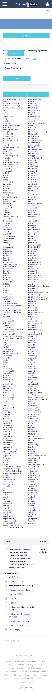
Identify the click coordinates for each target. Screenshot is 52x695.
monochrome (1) (34, 166)
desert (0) (6, 271)
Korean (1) (6, 458)
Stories (8, 675)
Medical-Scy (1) (33, 136)
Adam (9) (6, 132)
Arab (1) (5, 175)
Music (15, 678)
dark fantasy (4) (8, 251)
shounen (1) (32, 358)
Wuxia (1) (31, 512)
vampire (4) (32, 462)
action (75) (6, 123)
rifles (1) (31, 306)
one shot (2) (32, 208)
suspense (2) (33, 419)
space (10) (32, 369)
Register (22, 682)
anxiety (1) (6, 169)
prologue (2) (32, 273)
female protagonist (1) (10, 353)
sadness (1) (32, 321)
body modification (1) (10, 197)
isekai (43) (6, 445)
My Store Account (35, 668)
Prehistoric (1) (33, 269)
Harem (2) (6, 423)
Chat (35, 675)
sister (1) (31, 362)
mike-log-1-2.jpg (16, 594)
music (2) (31, 177)
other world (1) (33, 221)
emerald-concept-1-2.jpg (20, 621)
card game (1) (7, 208)
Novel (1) (31, 197)
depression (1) (8, 269)
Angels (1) (6, 158)
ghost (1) (6, 401)
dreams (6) (7, 277)
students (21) (33, 388)
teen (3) (31, 425)
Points (10, 665)
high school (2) (8, 427)
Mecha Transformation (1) (37, 132)
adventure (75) (8, 134)
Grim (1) (6, 416)
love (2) (5, 499)
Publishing (19, 661)
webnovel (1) (33, 488)
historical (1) (7, 430)
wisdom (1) (32, 497)
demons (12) (7, 262)
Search (28, 58)
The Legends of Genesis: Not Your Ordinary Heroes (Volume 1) (21, 552)
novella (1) (32, 199)
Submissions (32, 661)
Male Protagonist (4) (35, 110)
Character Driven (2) (10, 216)
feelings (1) (7, 345)
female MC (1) (8, 351)
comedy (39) (7, 234)
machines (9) (7, 503)
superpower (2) (33, 414)
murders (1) (32, 175)
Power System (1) (34, 264)
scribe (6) (31, 338)
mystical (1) (32, 182)
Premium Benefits (38, 671)
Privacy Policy (27, 678)
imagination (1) (8, 436)
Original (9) (32, 216)
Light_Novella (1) (9, 479)
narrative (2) (32, 184)
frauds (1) (6, 377)
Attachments (17, 58)
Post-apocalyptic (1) (35, 262)
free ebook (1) (8, 379)
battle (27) (6, 186)
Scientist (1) (32, 336)
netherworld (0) (34, 186)
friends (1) (6, 382)
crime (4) (6, 243)
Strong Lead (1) (33, 384)
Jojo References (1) (10, 449)
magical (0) (6, 514)
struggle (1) (32, 386)
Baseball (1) (7, 184)
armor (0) (6, 177)
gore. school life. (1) (10, 412)
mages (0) (6, 510)
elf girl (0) (6, 290)
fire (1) (5, 366)
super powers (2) (34, 406)
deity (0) (6, 258)
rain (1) (30, 284)
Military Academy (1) (35, 149)
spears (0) (31, 371)
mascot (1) (32, 121)
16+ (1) (5, 114)
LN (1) (5, 488)
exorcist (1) (7, 319)
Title (7, 541)
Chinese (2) (7, 219)
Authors (20, 668)
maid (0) (31, 101)
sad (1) (30, 319)
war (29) (31, 482)
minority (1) (32, 151)
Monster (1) (32, 169)
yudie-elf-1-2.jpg (16, 581)
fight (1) (5, 360)
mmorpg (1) (32, 156)
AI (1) (5, 143)
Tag (34, 58)
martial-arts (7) (33, 119)
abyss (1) (6, 121)
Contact (20, 665)
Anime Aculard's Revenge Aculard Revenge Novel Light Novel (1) (12, 164)
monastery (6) (33, 162)
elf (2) (5, 288)
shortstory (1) (33, 356)
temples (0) (32, 427)
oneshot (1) (32, 210)
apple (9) (6, 173)
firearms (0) (7, 373)
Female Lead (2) (8, 349)
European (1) (7, 301)
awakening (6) (8, 182)
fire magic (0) (7, 369)
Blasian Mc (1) (8, 193)
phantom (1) (32, 243)
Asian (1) (6, 180)
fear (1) (5, 343)
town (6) (31, 447)
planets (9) (32, 258)
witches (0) (32, 501)
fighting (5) (6, 362)
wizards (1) (32, 503)
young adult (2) (33, 519)
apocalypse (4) (8, 171)
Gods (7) (6, 406)
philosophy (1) (33, 249)
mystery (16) (32, 180)
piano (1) (31, 253)
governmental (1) (9, 414)
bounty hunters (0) (9, 201)
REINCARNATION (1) (35, 297)
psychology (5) (33, 279)
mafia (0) (6, 506)
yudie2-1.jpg (14, 577)
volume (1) (32, 477)
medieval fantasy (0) (35, 140)
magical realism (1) (9, 519)
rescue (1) (32, 303)
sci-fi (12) (31, 332)
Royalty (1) (32, 314)
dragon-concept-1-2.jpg (19, 625)
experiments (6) (8, 321)
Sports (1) (31, 375)
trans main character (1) (37, 456)
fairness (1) (7, 325)
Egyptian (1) (7, 286)
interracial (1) (8, 443)
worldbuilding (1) (34, 510)
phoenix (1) (32, 251)
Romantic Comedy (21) (36, 312)
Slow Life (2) (32, 366)
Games (7, 678)
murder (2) (32, 173)
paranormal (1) (33, 232)
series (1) (31, 347)
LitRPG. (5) (6, 486)
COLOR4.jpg (14, 629)
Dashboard (11, 671)
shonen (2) (32, 351)
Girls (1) (6, 403)
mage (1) (6, 508)
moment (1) (32, 160)
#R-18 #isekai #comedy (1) (12, 106)
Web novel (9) (33, 486)
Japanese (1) (7, 447)
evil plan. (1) (7, 316)
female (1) (6, 347)
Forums (27, 675)
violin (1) (31, 473)
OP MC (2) (31, 212)
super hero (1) (33, 403)
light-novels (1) (8, 484)
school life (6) (33, 327)
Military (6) (32, 147)
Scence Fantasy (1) (35, 323)
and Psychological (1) (10, 156)
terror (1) (31, 430)
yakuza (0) (31, 516)
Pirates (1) (32, 256)
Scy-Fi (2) (31, 340)
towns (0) (31, 449)
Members (23, 671)
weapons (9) (32, 484)
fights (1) (6, 364)
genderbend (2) (8, 399)
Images (44, 675)
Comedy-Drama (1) (9, 236)
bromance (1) (7, 203)
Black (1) (6, 190)
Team (43, 661)
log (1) (5, 490)
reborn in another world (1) (38, 292)
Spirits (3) (31, 373)
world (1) (31, 508)
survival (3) (32, 416)
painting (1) (32, 225)
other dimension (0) (35, 219)
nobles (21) (32, 190)
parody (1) (31, 234)
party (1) (31, 236)
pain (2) (31, 223)
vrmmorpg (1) (33, 479)
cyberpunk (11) (8, 247)
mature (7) (32, 127)
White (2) (31, 495)
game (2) (6, 392)
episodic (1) (7, 299)
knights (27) (7, 456)
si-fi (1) (30, 360)
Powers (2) (32, 266)
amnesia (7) (7, 151)
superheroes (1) (34, 410)
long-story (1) (7, 492)
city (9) (5, 227)
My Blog (41, 665)
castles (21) (7, 212)
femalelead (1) (8, 356)
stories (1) (32, 379)
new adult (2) (33, 188)
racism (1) (31, 282)
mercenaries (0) (34, 143)
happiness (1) (7, 421)
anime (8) (6, 160)
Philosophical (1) (34, 247)
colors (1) (6, 232)
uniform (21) (32, 460)
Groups (17, 675)
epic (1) (5, 297)
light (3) (5, 475)
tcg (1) (30, 423)
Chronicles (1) (8, 221)
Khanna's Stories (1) (10, 451)
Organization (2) (34, 214)
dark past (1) (7, 253)
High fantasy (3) (8, 425)
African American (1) (10, 140)
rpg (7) (30, 316)
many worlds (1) (34, 116)
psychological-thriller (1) (37, 277)
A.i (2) (5, 119)
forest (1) (6, 375)
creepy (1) (6, 240)
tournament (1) (33, 445)
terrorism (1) (32, 432)
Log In (31, 682)
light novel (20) (8, 477)
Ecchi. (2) (6, 284)
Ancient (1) (7, 153)
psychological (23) (34, 275)
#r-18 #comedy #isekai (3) (12, 103)
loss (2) (5, 497)
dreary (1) (6, 279)
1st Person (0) (8, 116)
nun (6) (30, 201)
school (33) (32, 325)
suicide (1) (32, 395)
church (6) (6, 223)
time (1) (31, 436)
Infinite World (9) (9, 440)
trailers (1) (32, 453)
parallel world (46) (34, 230)
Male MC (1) (32, 108)
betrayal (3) (7, 188)
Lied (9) (5, 464)
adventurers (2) (8, 136)
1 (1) (4, 112)
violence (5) (32, 471)
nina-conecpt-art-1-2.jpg (19, 590)
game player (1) (8, 395)
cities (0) (6, 225)
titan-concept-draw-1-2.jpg (21, 585)
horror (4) (6, 432)
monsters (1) (32, 171)
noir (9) (30, 193)
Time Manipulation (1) (36, 438)
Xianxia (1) (32, 514)
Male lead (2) (33, 106)
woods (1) (31, 506)
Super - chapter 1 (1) (35, 397)
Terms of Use (42, 678)
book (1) (5, 199)
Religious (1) (32, 301)
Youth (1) (31, 521)
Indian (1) (6, 438)
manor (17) (32, 114)
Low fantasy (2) (8, 501)
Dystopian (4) (7, 282)
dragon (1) (6, 273)
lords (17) (6, 495)
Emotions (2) (7, 295)
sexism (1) (32, 349)
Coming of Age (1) (9, 238)
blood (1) (6, 195)
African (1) (6, 138)
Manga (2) (31, 112)
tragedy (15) (32, 451)
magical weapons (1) (10, 521)
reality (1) (31, 290)
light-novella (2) (8, 482)
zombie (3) (31, 523)
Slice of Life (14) (34, 364)
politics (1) (32, 260)
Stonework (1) (33, 377)
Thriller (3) (32, 434)
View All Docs (15, 53)
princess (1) (32, 271)
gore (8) (5, 410)
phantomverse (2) (34, 245)
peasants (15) (33, 240)
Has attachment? (10, 63)
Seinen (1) (32, 343)
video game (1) (33, 466)
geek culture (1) (8, 397)
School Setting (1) (34, 330)
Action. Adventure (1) (10, 130)
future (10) (7, 386)
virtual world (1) (34, 475)
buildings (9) (7, 206)
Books (11, 668)
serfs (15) (31, 345)
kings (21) (6, 453)
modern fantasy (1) (35, 158)
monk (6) (31, 164)
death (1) (6, 256)
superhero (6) (33, 408)
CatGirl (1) (6, 214)
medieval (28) (33, 138)
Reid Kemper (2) (34, 295)
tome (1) (31, 443)
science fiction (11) (35, 334)
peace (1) (31, 238)
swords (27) (32, 421)
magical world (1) (9, 523)
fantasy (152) (7, 327)
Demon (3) (6, 260)
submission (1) (33, 390)
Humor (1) (6, 434)
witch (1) (31, 499)
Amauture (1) (7, 149)
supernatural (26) (34, 412)
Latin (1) (6, 460)
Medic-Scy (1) (33, 134)
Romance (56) (33, 310)
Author (43, 541)
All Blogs (30, 665)
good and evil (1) (8, 408)
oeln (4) (31, 206)
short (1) (31, 353)
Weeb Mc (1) (32, 490)
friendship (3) (8, 384)
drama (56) (6, 275)
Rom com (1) (32, 308)
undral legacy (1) (34, 458)
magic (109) (7, 512)
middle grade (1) (34, 145)
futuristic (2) (7, 388)
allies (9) (6, 145)
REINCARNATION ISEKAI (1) (38, 299)
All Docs (26, 35)
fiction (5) (6, 358)
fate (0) (5, 340)
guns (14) (6, 419)
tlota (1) (31, 440)
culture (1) (6, 245)
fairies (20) (7, 323)
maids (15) (32, 103)
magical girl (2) (8, 516)
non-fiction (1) (33, 195)
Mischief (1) (32, 153)
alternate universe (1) (11, 147)
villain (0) (31, 469)
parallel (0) (32, 227)
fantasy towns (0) (9, 334)
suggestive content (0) (36, 392)
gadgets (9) (7, 390)
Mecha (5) (31, 130)
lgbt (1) (5, 462)
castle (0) (6, 210)
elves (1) (6, 292)
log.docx (12, 603)
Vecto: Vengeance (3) (36, 464)
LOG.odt (13, 598)
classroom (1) (7, 230)
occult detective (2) (35, 203)
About (9, 661)
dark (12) (6, 249)
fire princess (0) (8, 371)
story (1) (31, 382)
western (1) (32, 492)
